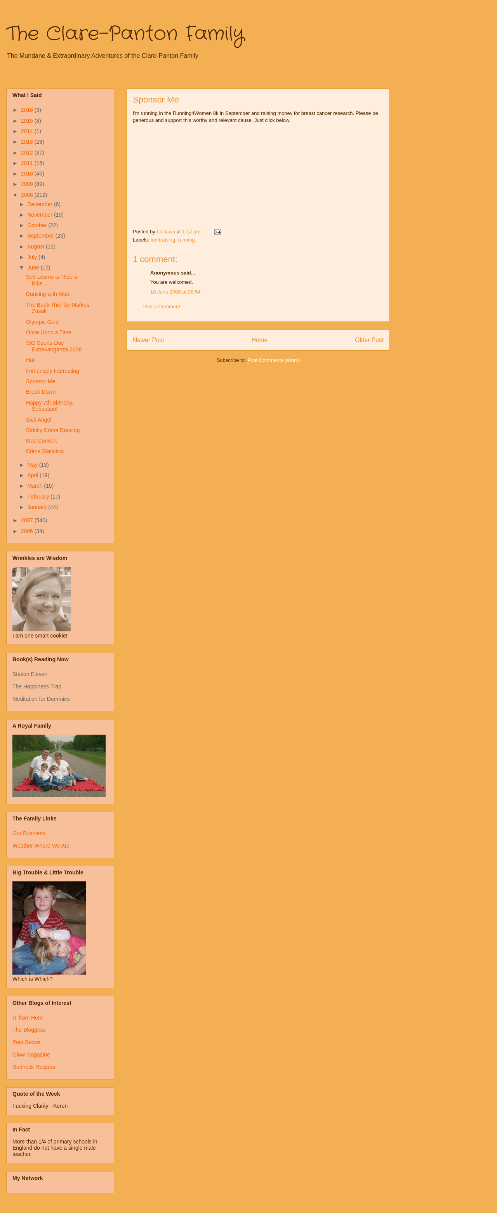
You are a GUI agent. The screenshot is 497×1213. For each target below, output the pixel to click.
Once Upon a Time (48, 332)
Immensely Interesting (52, 371)
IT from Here (27, 1018)
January (37, 507)
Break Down (41, 392)
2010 (28, 173)
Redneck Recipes (33, 1067)
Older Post (369, 340)
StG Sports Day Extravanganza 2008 (54, 346)
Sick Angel (38, 420)
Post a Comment (161, 306)
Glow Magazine (31, 1054)
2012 (28, 152)
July (32, 257)
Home (260, 340)
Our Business (28, 833)
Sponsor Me (40, 381)
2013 (28, 142)
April (33, 475)
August (36, 246)
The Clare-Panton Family (125, 34)
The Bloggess (29, 1030)
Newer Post (148, 340)
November (40, 215)
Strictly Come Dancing (53, 430)
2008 (28, 195)
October (37, 225)
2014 (28, 131)
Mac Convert (41, 441)
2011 (28, 163)
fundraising (163, 240)
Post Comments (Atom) (273, 360)
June (33, 267)
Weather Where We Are (41, 846)
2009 (28, 184)
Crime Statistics (45, 451)
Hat (30, 360)
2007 (28, 520)
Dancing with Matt (47, 294)
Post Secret (26, 1042)
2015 (28, 121)
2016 (28, 110)
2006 (28, 531)
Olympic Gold (42, 322)
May (33, 465)
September (41, 236)
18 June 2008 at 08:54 (175, 292)
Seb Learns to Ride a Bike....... (51, 280)
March (35, 486)
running (186, 240)
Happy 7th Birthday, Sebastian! (49, 406)
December (40, 204)
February (38, 497)
